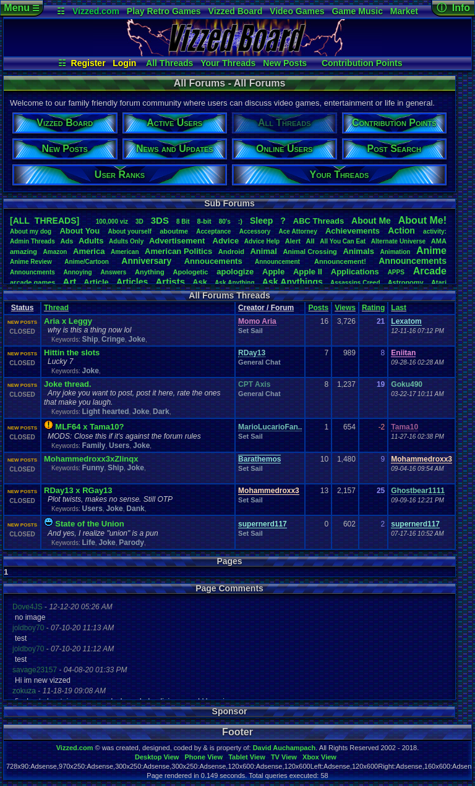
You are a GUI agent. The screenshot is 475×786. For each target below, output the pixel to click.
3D (139, 221)
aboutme (174, 231)
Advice (226, 240)
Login (124, 63)
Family (93, 445)
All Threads (169, 63)
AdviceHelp (262, 241)
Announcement (278, 261)
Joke (137, 339)
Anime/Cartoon (86, 261)
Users (119, 445)
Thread (56, 307)
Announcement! (340, 261)
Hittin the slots (72, 352)
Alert (293, 241)
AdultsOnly (126, 241)
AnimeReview (31, 261)
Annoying (78, 272)
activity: (435, 231)
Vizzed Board (235, 11)
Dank (135, 508)
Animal (263, 251)
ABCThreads (318, 221)
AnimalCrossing (309, 251)
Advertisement (178, 240)
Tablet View (246, 757)
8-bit (204, 221)
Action (401, 230)
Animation (395, 251)
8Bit (183, 221)
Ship (90, 339)
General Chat (259, 362)
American (125, 251)
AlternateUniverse (398, 241)
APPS (396, 272)
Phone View (203, 757)
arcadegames (32, 282)
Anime (431, 250)
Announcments (32, 272)
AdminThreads (32, 241)
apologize (235, 271)
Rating (373, 307)
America (89, 251)
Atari (439, 282)
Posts (318, 307)
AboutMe (371, 221)
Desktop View (157, 757)
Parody (131, 542)
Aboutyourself (130, 231)
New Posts (285, 63)
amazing (23, 251)
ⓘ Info (453, 7)
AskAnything (234, 282)
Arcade (430, 271)
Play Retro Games (164, 11)
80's (225, 221)
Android (231, 251)
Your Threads (227, 63)
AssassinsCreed (355, 282)
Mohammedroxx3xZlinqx (91, 458)
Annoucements (213, 261)
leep (261, 221)
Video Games (297, 11)
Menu (21, 7)
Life (88, 542)
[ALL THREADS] (44, 221)
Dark (161, 411)
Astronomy (406, 282)
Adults (91, 240)
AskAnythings (292, 282)
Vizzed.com (95, 11)
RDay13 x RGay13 (78, 490)
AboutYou (79, 230)
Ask (199, 282)
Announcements (413, 261)
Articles (132, 282)
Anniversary (146, 261)
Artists (170, 281)
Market (404, 11)
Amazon (55, 251)
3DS (160, 220)
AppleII (307, 271)
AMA (439, 241)
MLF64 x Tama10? (89, 426)
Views (345, 307)
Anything (150, 272)
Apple (273, 271)
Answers (114, 272)
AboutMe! (422, 220)
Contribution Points (362, 63)
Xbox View (319, 757)
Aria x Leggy (68, 321)
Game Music (357, 11)
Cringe (113, 339)
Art (70, 281)
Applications (355, 271)
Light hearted (105, 411)
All (310, 241)
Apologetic (190, 272)
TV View (284, 757)
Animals (358, 251)
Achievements (352, 230)
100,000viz (112, 221)
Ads (66, 241)
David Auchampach (284, 747)
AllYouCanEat (343, 241)
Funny (93, 467)
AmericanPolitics (178, 251)
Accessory (255, 231)
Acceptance (213, 231)
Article (95, 282)
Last (398, 307)
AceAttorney (297, 231)
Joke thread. (68, 384)
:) (240, 221)
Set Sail (250, 330)
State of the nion (89, 523)
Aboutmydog (30, 231)
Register (88, 63)
